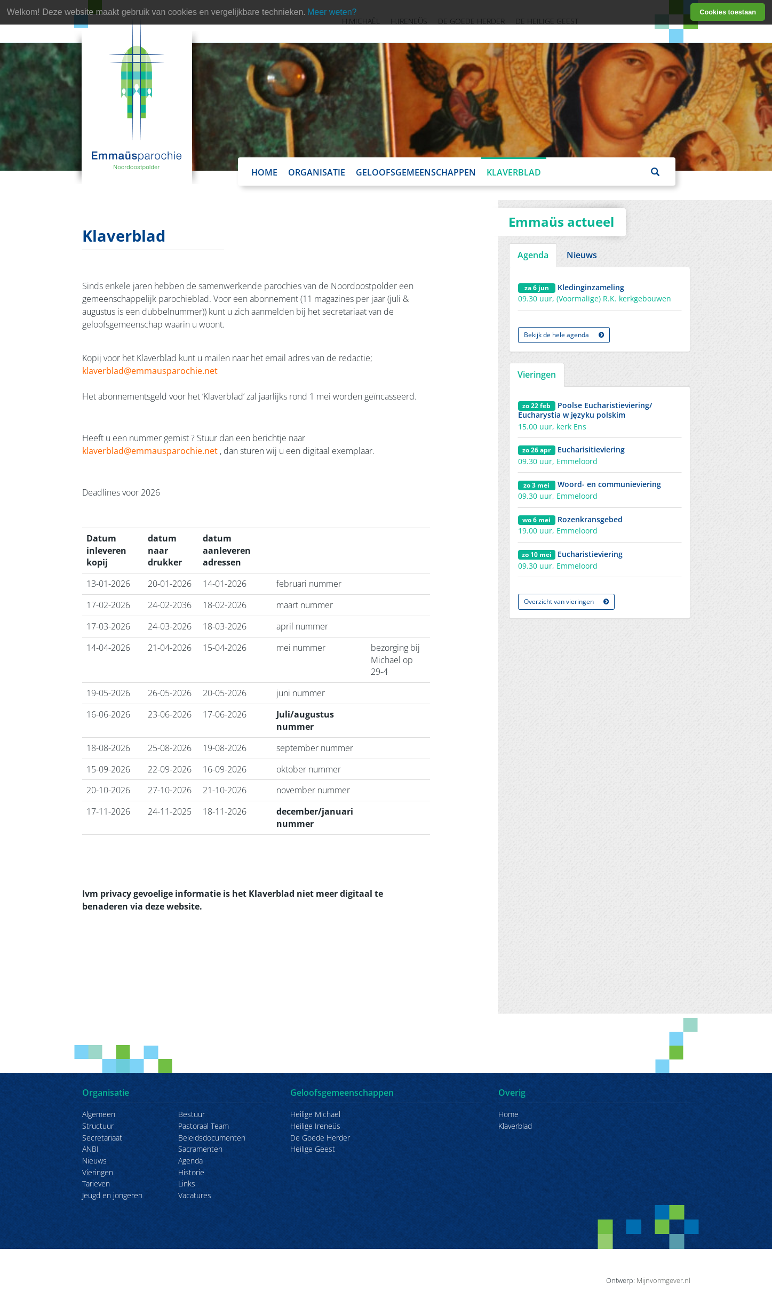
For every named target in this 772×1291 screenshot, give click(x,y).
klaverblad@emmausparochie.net (150, 371)
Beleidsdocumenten (211, 1138)
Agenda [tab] (533, 255)
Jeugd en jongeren (112, 1195)
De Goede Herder (320, 1138)
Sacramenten (200, 1149)
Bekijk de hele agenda (564, 334)
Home (264, 172)
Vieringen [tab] (537, 374)
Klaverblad (514, 172)
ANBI (90, 1149)
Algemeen (98, 1114)
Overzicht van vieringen (566, 601)
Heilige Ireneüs (315, 1126)
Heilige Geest (312, 1149)
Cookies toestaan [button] (727, 12)
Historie (191, 1172)
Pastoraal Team (203, 1126)
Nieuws (94, 1160)
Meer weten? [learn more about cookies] (332, 12)
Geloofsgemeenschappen (416, 172)
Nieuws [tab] (582, 255)
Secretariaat (102, 1138)
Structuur (98, 1126)
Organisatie (316, 172)
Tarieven (96, 1183)
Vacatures (194, 1195)
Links (186, 1183)
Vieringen (97, 1172)
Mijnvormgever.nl (663, 1280)
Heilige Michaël (315, 1114)
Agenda (190, 1160)
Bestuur (191, 1114)
